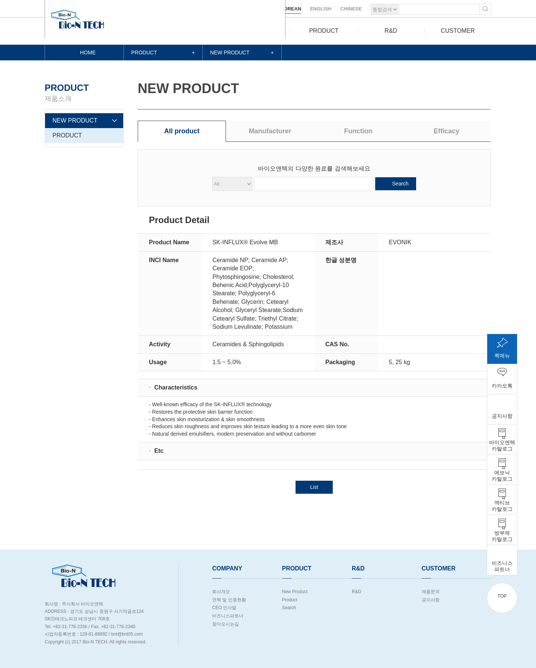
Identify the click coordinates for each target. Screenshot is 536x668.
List (314, 487)
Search (400, 184)
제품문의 (431, 591)
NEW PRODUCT (75, 120)
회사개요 (221, 591)
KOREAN (290, 9)
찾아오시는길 (225, 624)
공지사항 (431, 599)
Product (289, 599)
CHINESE (351, 9)
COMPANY (257, 31)
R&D (391, 31)
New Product (295, 591)
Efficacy (446, 131)
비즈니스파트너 (227, 615)
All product (182, 131)
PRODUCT (323, 31)
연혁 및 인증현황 (229, 599)
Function (358, 131)
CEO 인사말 (224, 607)
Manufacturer (270, 131)
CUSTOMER (458, 31)
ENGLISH (321, 9)
